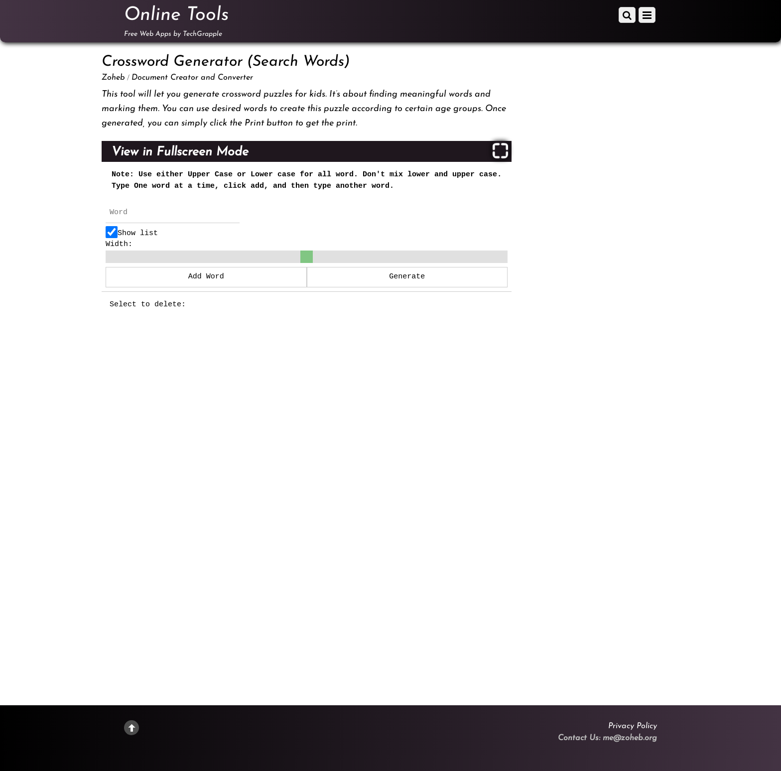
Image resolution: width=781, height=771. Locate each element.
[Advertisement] (604, 207)
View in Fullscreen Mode (180, 152)
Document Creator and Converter (192, 78)
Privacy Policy (632, 726)
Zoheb (113, 78)
